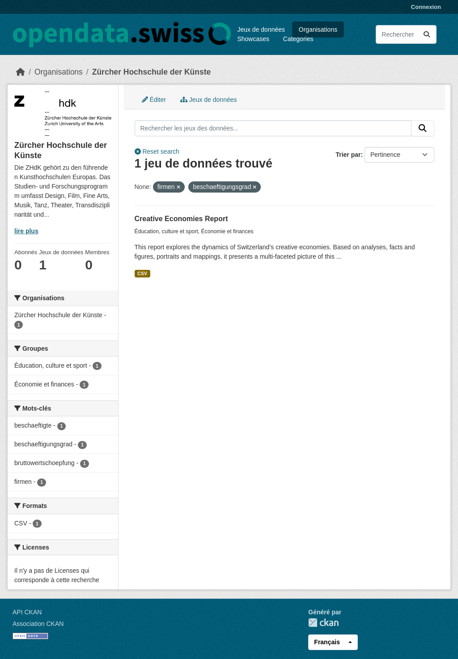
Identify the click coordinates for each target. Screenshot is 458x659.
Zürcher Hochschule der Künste (151, 71)
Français (327, 642)
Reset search (157, 151)
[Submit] (427, 34)
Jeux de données (261, 29)
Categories (298, 38)
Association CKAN (38, 623)
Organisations (318, 29)
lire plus (26, 231)
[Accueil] (20, 71)
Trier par (347, 154)
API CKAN (27, 612)
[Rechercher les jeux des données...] (406, 34)
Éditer (154, 99)
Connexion (426, 7)
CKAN (323, 622)
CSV (142, 273)
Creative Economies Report (181, 218)
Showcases (253, 38)
